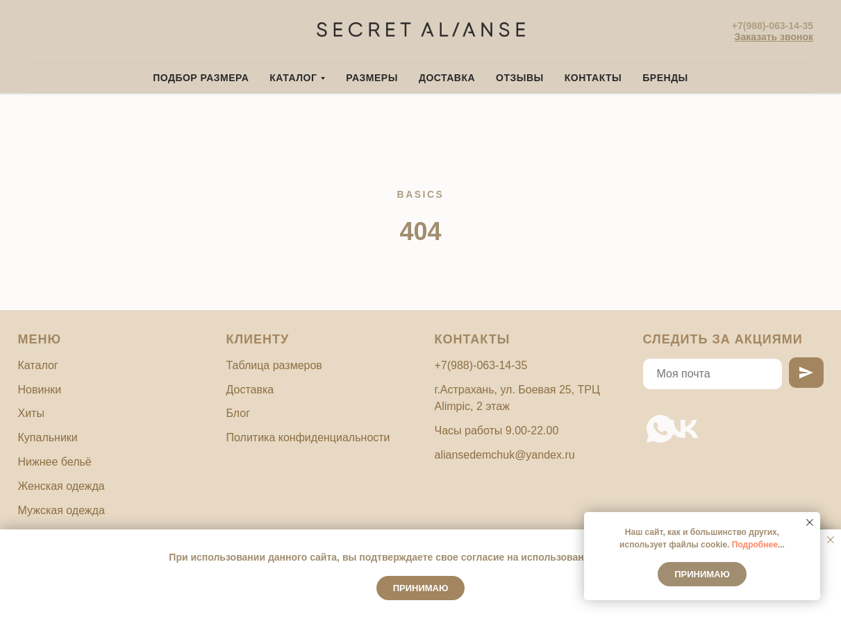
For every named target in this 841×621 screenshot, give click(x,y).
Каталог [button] (293, 77)
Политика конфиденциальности (308, 437)
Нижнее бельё (55, 462)
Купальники (48, 437)
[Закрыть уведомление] (831, 540)
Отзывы (520, 77)
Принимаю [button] (421, 588)
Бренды (665, 77)
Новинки (40, 389)
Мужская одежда (61, 510)
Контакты (593, 77)
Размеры (372, 77)
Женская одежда (61, 486)
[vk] (674, 420)
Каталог (38, 365)
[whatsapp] (651, 420)
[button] (774, 36)
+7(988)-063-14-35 (772, 25)
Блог (238, 413)
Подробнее (755, 545)
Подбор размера (201, 77)
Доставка (447, 77)
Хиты (31, 413)
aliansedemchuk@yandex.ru (505, 455)
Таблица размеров (274, 365)
